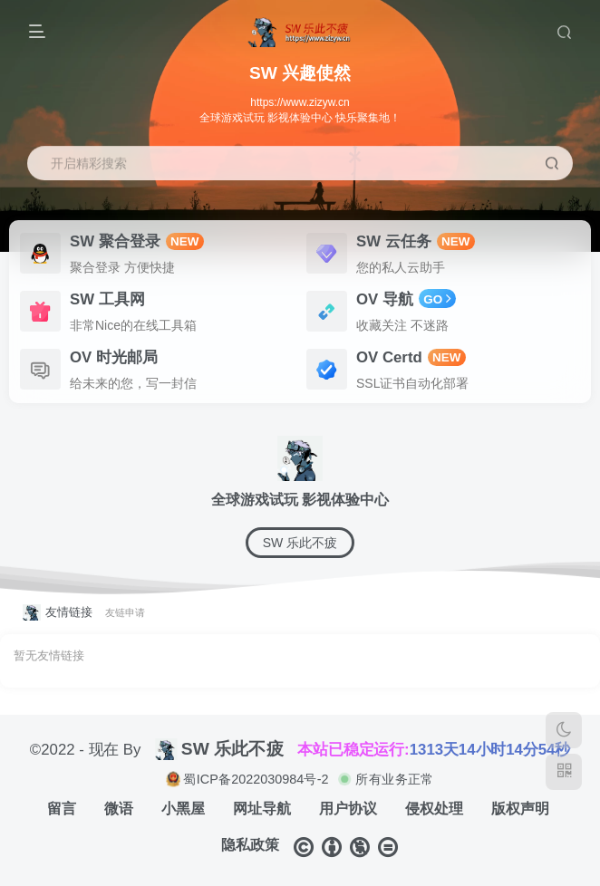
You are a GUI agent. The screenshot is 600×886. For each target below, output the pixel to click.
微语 (118, 808)
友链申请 (125, 612)
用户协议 (348, 808)
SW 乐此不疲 (300, 542)
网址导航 (262, 808)
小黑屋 (183, 808)
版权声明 (520, 808)
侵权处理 (434, 808)
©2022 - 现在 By (85, 748)
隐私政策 (250, 844)
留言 (61, 808)
